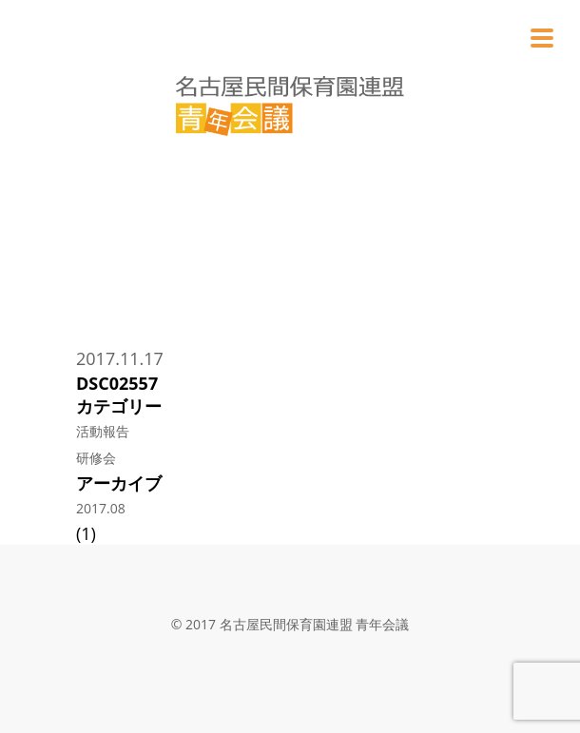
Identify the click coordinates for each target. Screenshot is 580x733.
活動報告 (102, 431)
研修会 (96, 458)
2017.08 (101, 508)
